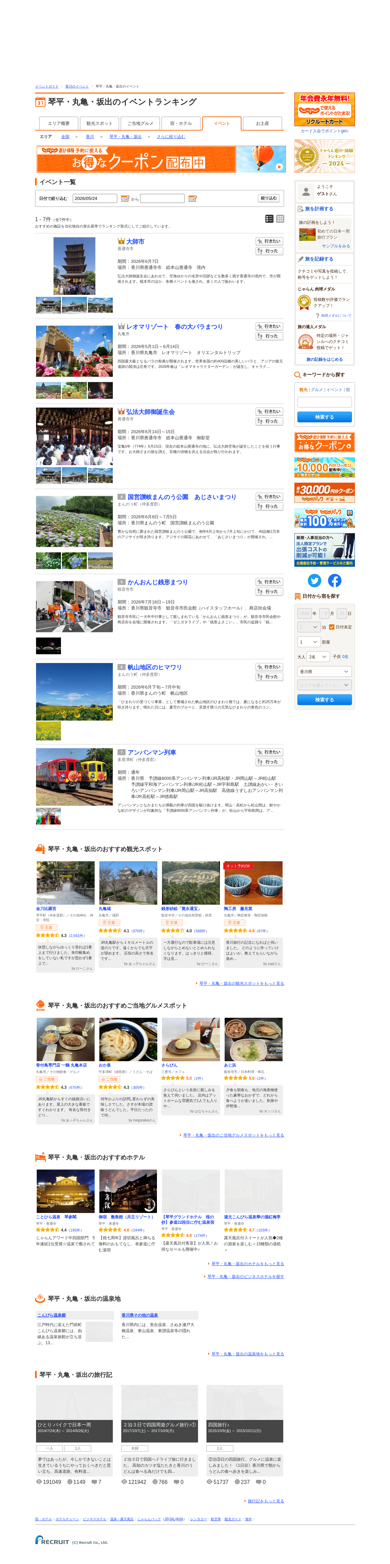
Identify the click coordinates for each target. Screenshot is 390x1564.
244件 (138, 1230)
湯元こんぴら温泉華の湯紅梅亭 (252, 1217)
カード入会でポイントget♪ (324, 113)
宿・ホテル (181, 123)
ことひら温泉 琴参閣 (56, 1217)
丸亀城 (105, 908)
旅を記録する (319, 259)
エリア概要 (59, 123)
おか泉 (105, 1065)
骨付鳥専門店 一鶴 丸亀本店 (61, 1065)
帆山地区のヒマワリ (155, 667)
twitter (314, 580)
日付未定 (344, 627)
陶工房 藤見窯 (238, 908)
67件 (262, 931)
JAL (172, 1519)
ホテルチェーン (67, 1519)
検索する (324, 417)
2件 (198, 1078)
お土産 (262, 123)
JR (166, 1519)
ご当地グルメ (140, 123)
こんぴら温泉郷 (51, 1315)
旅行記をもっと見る (266, 1501)
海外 (248, 1519)
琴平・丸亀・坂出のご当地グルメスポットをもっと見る (233, 1135)
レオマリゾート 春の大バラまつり (174, 326)
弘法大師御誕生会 (150, 412)
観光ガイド (233, 1519)
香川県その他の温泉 (140, 1315)
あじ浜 (230, 1065)
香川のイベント (77, 86)
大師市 (135, 241)
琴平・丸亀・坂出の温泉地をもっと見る (248, 1354)
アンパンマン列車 (152, 752)
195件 (75, 1230)
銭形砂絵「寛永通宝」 (181, 908)
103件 (263, 1230)
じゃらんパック (149, 1519)
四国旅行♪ (218, 1424)
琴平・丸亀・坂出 (125, 136)
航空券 (216, 1519)
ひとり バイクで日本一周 (64, 1424)
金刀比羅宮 (46, 908)
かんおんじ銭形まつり (158, 582)
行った (269, 251)
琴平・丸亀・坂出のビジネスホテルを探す (245, 1276)
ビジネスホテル (94, 1519)
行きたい (269, 241)
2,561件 (77, 936)
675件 (75, 1087)
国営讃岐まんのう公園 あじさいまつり (182, 497)
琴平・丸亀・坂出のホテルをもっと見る (248, 1263)
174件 (200, 1235)
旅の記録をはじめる (324, 359)
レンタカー (198, 1519)
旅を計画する (319, 208)
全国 (65, 136)
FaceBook (335, 580)
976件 (138, 931)
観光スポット (100, 123)
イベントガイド (47, 86)
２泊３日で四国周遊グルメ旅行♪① (159, 1424)
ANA (179, 1519)
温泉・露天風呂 (122, 1519)
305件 (138, 1087)
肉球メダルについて (336, 315)
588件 (200, 931)
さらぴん (169, 1065)
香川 (90, 136)
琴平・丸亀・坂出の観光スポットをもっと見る (241, 983)
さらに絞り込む (171, 136)
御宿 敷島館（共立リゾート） (127, 1217)
